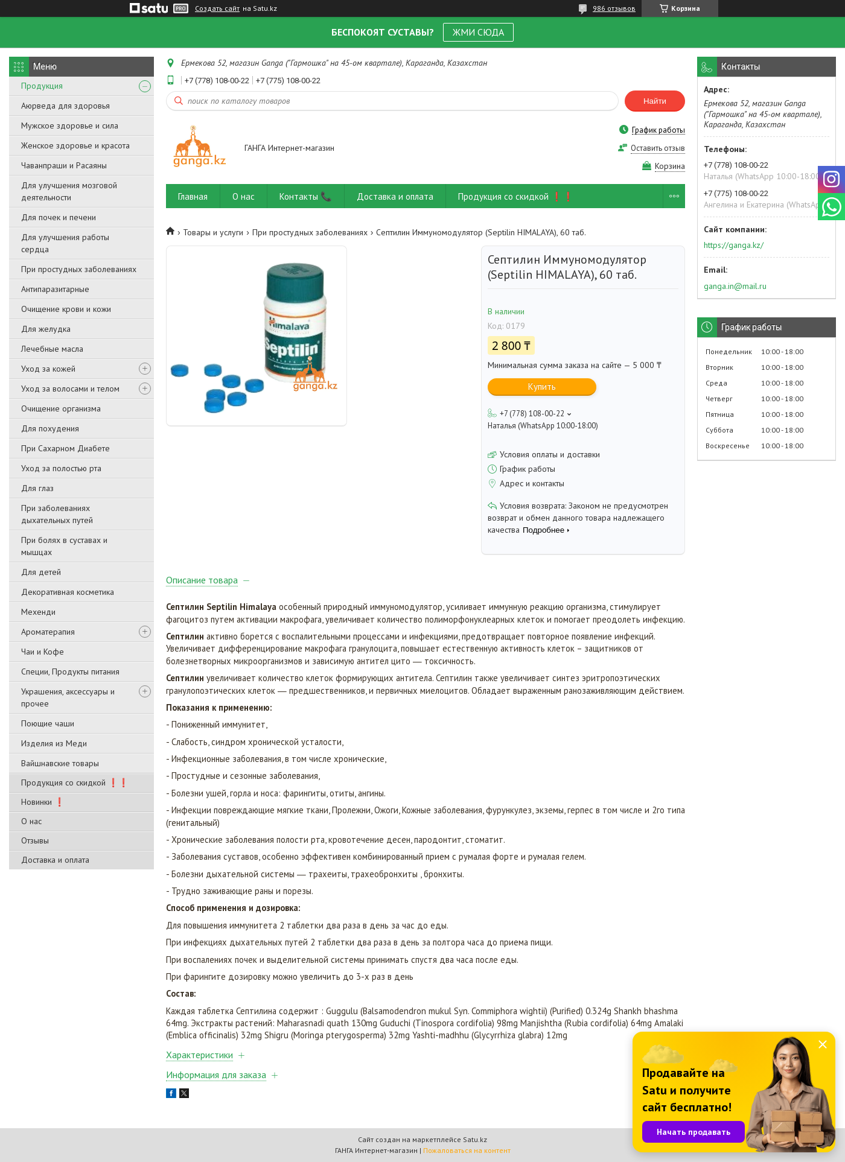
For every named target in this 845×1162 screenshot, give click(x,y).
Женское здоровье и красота (75, 145)
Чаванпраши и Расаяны (64, 165)
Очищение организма (61, 408)
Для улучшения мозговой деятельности (69, 191)
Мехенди (38, 611)
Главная (193, 196)
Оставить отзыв (658, 148)
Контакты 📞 (305, 196)
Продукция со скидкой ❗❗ (75, 782)
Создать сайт (217, 8)
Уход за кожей (48, 368)
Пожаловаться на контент (467, 1150)
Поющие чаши (47, 723)
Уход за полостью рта (61, 468)
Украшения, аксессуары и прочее (68, 697)
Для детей (41, 572)
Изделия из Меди (54, 743)
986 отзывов (614, 8)
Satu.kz (475, 1139)
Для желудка (46, 328)
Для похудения (50, 428)
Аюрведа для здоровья (65, 105)
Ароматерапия (48, 631)
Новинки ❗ (43, 801)
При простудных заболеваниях (78, 269)
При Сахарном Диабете (65, 448)
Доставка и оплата (55, 859)
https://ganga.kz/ (734, 245)
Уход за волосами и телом (70, 388)
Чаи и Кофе (42, 651)
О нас (31, 821)
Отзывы (35, 840)
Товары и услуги (213, 232)
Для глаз (37, 488)
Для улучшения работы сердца (65, 243)
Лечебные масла (52, 348)
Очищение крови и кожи (66, 308)
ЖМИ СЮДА (478, 32)
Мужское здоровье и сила (69, 125)
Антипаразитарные (55, 289)
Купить (542, 386)
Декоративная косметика (67, 591)
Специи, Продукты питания (70, 671)
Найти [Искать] (654, 101)
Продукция (42, 85)
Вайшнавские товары (60, 763)
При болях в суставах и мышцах (64, 546)
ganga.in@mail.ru (735, 286)
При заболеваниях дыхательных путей (57, 514)
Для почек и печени (58, 217)
